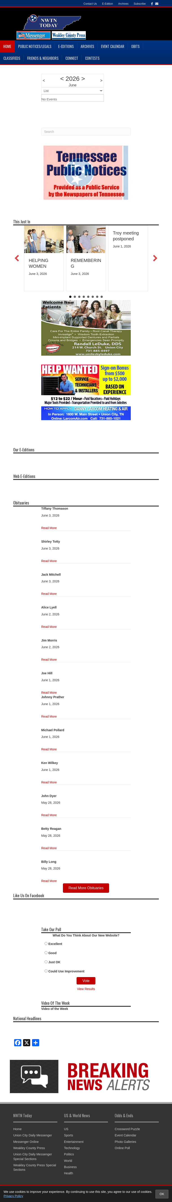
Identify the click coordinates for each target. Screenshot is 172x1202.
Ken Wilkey (49, 763)
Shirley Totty (50, 541)
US (66, 1129)
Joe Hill (46, 673)
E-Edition (107, 3)
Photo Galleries (125, 1142)
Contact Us (90, 3)
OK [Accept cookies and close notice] (162, 1194)
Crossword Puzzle (127, 1129)
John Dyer (48, 796)
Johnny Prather (52, 697)
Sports (68, 1135)
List (46, 91)
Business (70, 1167)
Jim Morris (49, 640)
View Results (86, 989)
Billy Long (48, 862)
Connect (71, 58)
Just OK (54, 962)
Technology (72, 1148)
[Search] (86, 131)
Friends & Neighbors (42, 58)
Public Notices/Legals (34, 46)
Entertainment (74, 1142)
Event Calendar (112, 46)
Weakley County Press (29, 1148)
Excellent (55, 944)
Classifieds (11, 58)
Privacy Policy (13, 1196)
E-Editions (66, 46)
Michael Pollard (52, 730)
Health (68, 1173)
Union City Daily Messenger (32, 1135)
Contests (92, 58)
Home (7, 46)
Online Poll (122, 1148)
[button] (16, 258)
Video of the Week (54, 1009)
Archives (123, 3)
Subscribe (140, 3)
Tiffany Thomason (54, 508)
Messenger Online (26, 1142)
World (68, 1161)
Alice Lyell (49, 607)
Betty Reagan (51, 828)
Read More (49, 528)
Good (52, 953)
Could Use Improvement (66, 971)
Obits (135, 46)
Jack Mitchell (51, 574)
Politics (69, 1154)
